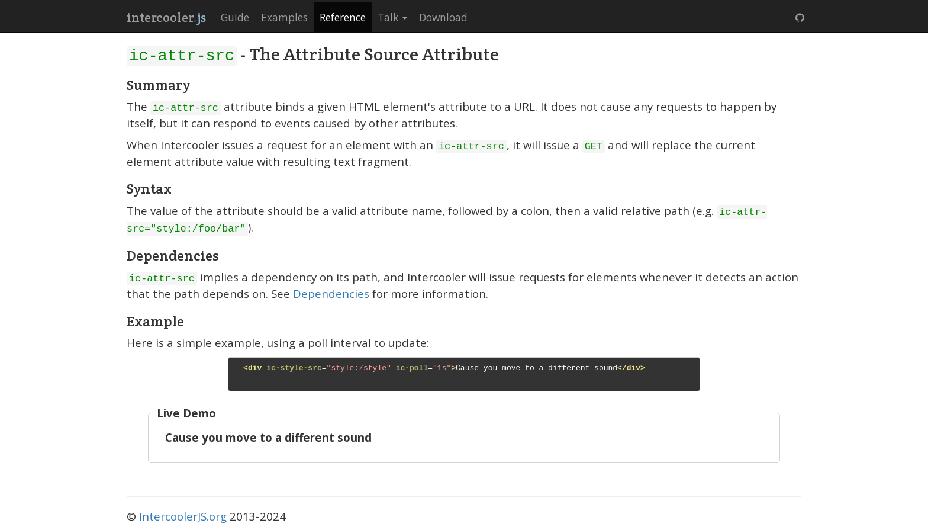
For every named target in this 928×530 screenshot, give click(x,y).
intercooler (166, 17)
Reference (343, 17)
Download (443, 17)
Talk (392, 17)
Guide (235, 17)
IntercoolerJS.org (183, 516)
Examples (284, 17)
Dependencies (331, 293)
